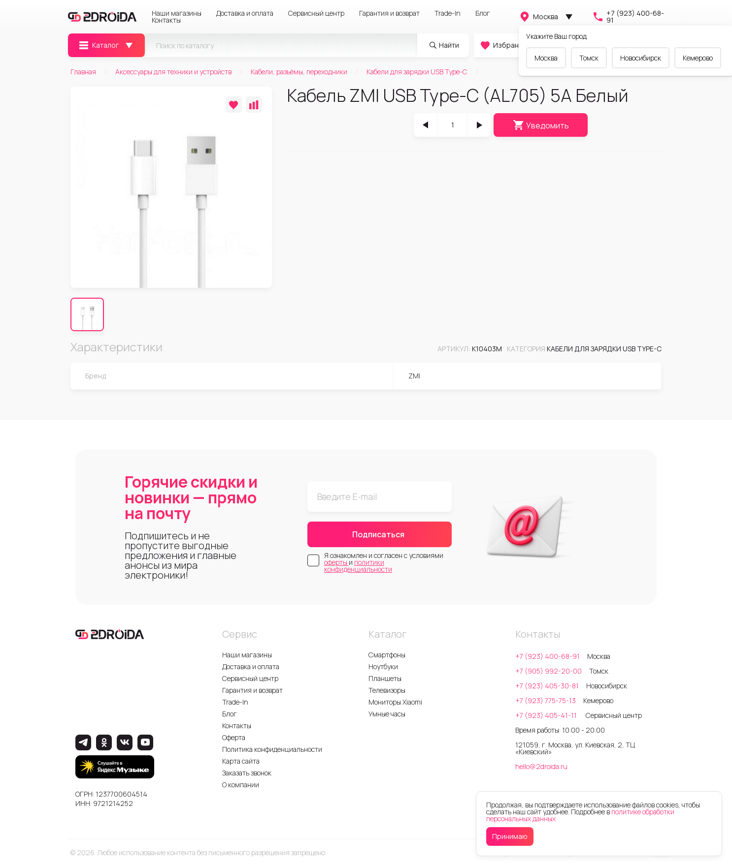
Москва (538, 17)
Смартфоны (386, 654)
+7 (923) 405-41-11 (546, 715)
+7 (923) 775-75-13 (545, 700)
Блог (482, 13)
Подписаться (378, 534)
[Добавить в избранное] (234, 104)
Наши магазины (176, 13)
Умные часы (386, 713)
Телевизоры (386, 690)
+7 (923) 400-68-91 (628, 17)
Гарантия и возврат (389, 13)
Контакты (166, 20)
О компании (240, 784)
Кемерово (698, 57)
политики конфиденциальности (358, 565)
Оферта (233, 737)
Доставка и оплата (244, 13)
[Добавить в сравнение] (254, 104)
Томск (589, 57)
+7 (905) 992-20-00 (548, 671)
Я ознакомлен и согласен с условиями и (383, 562)
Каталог (98, 45)
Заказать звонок (246, 772)
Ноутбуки (383, 666)
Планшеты (384, 678)
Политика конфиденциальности (272, 749)
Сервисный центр (316, 13)
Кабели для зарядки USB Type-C (604, 348)
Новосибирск (640, 57)
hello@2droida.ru (541, 766)
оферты (336, 562)
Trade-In (447, 13)
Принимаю (510, 836)
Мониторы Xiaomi (395, 702)
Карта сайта (241, 761)
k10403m (487, 348)
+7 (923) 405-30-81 (547, 685)
